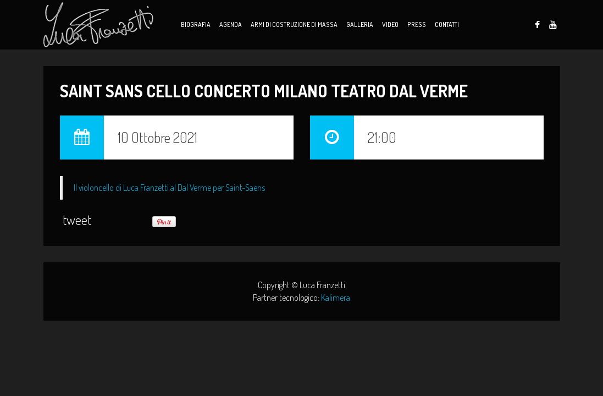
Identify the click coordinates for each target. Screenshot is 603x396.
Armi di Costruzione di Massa (294, 24)
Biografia (196, 24)
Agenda (230, 24)
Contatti (447, 24)
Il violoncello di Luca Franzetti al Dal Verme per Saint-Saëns (169, 187)
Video (390, 24)
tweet (77, 219)
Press (416, 24)
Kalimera (335, 297)
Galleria (359, 24)
